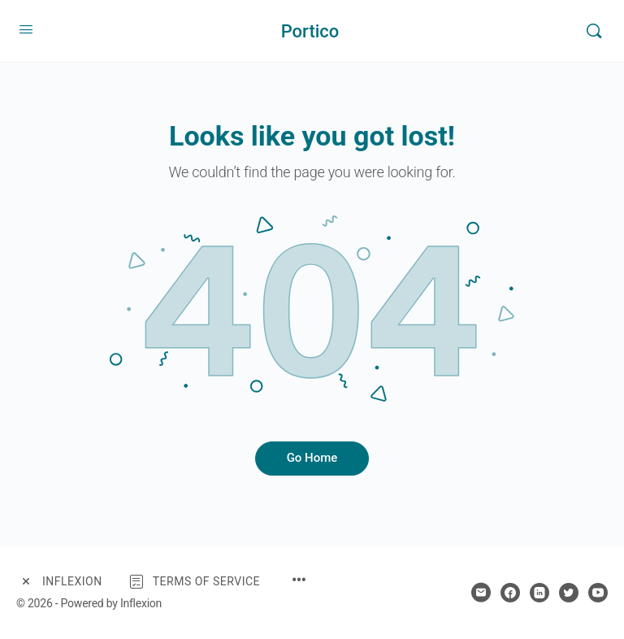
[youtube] (598, 592)
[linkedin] (539, 592)
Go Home (312, 457)
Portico (310, 31)
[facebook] (510, 592)
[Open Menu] (26, 29)
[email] (481, 592)
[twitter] (568, 592)
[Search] (594, 31)
